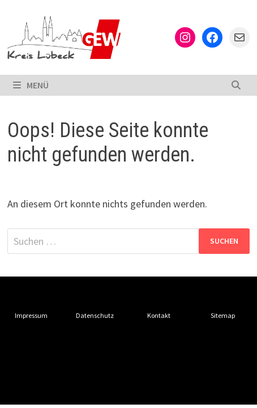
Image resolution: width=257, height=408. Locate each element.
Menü (31, 85)
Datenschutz (95, 315)
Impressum (31, 315)
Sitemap (223, 315)
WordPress (200, 373)
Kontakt (158, 315)
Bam (16, 386)
